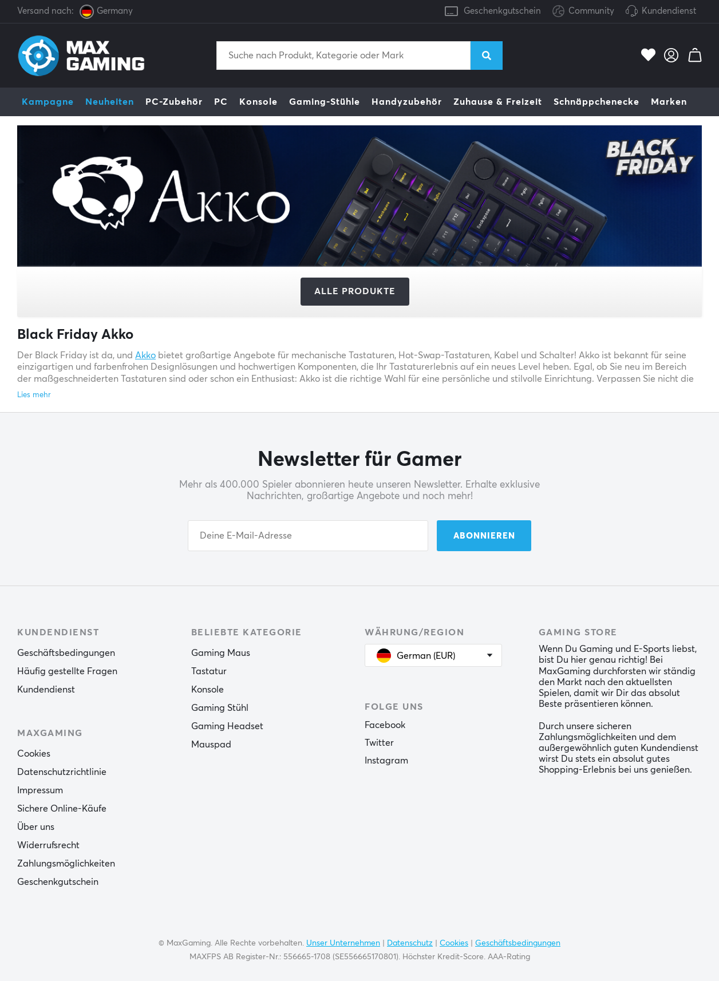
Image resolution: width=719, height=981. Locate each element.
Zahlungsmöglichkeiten (66, 863)
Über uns (35, 827)
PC (221, 101)
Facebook (385, 725)
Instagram (386, 760)
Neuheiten (109, 101)
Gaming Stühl (219, 708)
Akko (145, 355)
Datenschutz (410, 943)
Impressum (40, 790)
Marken (669, 101)
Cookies (33, 753)
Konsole (258, 101)
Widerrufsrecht (48, 845)
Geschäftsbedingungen (66, 653)
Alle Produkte (355, 291)
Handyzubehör (407, 101)
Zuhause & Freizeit (497, 101)
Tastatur (209, 671)
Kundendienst (669, 11)
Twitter (379, 742)
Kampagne (48, 101)
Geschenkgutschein (502, 11)
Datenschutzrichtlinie (61, 772)
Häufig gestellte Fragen (67, 671)
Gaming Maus (220, 653)
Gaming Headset (227, 726)
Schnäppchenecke (596, 101)
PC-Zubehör (174, 101)
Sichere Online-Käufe (61, 808)
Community (583, 11)
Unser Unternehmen (343, 943)
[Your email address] (308, 535)
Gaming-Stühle (324, 101)
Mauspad (211, 744)
